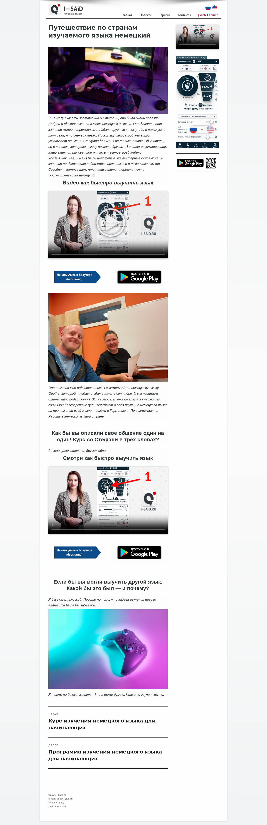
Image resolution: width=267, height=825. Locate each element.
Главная (126, 15)
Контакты (184, 15)
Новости (146, 15)
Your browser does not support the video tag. (108, 224)
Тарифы (164, 15)
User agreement (57, 806)
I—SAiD (73, 8)
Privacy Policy (56, 802)
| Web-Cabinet (208, 15)
